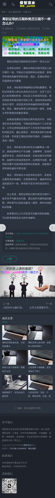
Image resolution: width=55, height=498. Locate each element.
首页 (3, 11)
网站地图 (32, 448)
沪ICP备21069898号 (18, 448)
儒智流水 (20, 240)
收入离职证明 (15, 11)
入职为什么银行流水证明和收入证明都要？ (25, 307)
